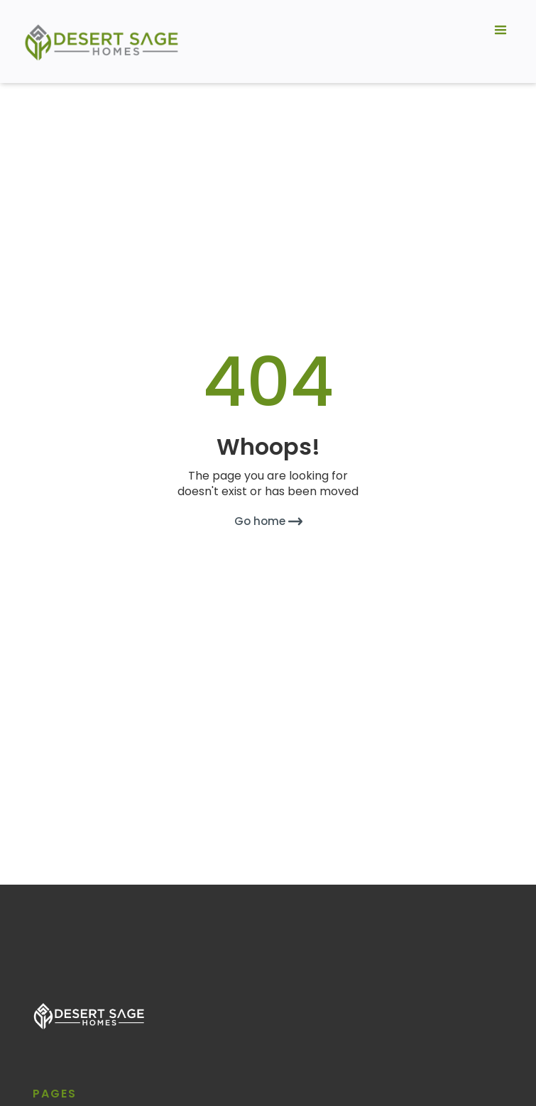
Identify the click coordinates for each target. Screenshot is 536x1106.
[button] (500, 41)
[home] (98, 41)
